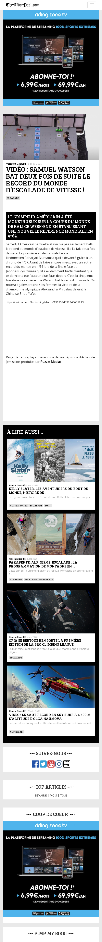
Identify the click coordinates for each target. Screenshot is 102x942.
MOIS (53, 795)
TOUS (64, 795)
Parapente (46, 579)
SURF (48, 505)
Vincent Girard (16, 163)
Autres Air (16, 731)
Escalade (13, 197)
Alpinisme (16, 579)
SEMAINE (41, 795)
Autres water (19, 505)
